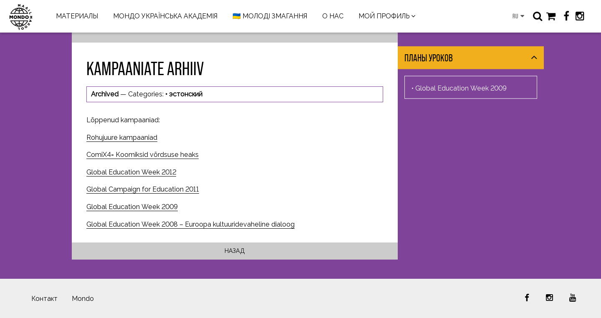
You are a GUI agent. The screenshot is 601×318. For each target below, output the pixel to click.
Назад (235, 250)
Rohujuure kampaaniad (121, 137)
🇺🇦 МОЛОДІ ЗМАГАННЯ (269, 16)
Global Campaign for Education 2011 (142, 189)
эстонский (185, 94)
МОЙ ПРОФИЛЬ (384, 16)
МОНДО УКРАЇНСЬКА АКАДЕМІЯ (165, 16)
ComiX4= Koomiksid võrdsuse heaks (142, 155)
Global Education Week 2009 (132, 207)
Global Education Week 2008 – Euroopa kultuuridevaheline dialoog (190, 224)
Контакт (44, 299)
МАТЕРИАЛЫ (77, 16)
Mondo (83, 299)
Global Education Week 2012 (131, 172)
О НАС (332, 16)
